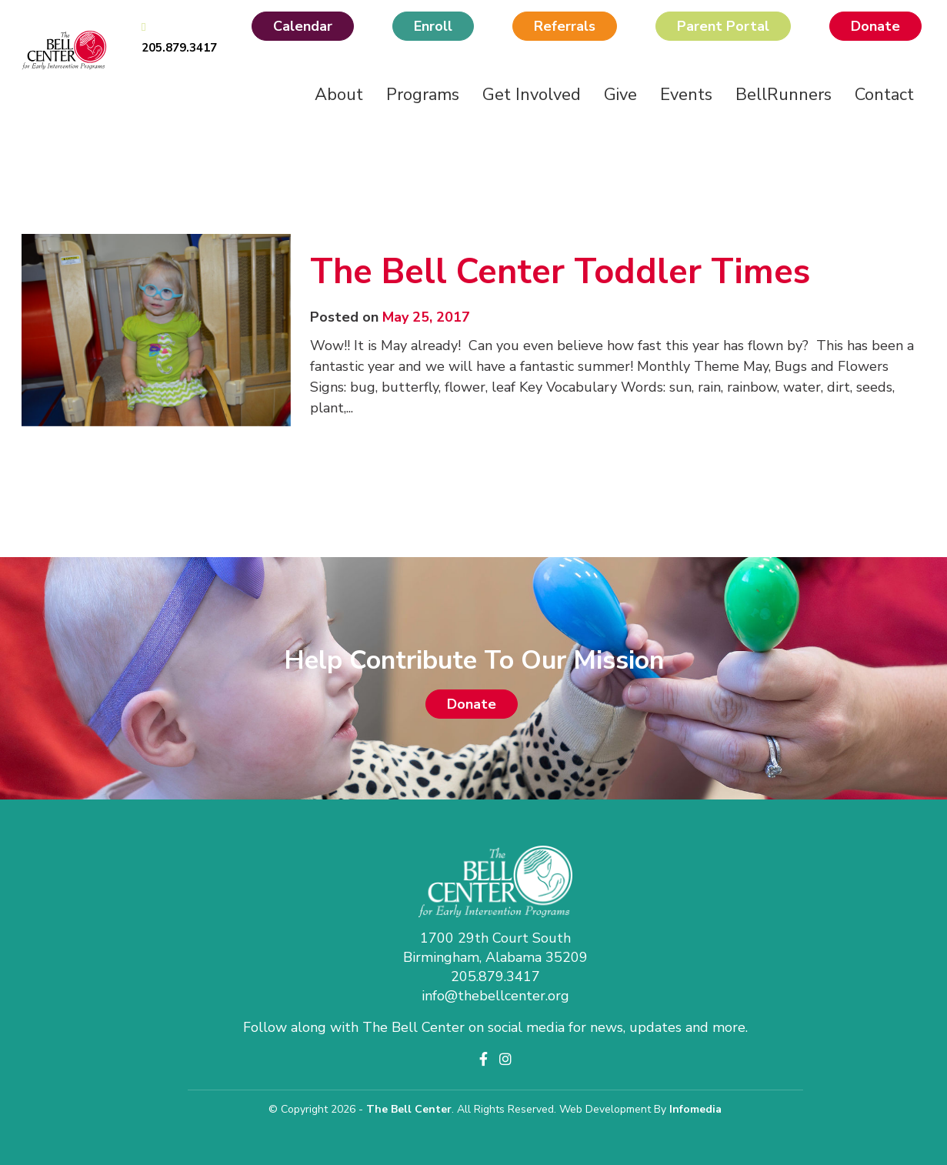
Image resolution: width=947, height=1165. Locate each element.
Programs (422, 94)
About (339, 94)
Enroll (433, 26)
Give (620, 94)
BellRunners (783, 94)
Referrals (564, 26)
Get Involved (531, 94)
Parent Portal (723, 26)
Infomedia (695, 1109)
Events (686, 94)
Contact (884, 94)
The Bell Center (409, 1109)
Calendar (302, 26)
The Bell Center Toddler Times (560, 272)
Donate (875, 26)
